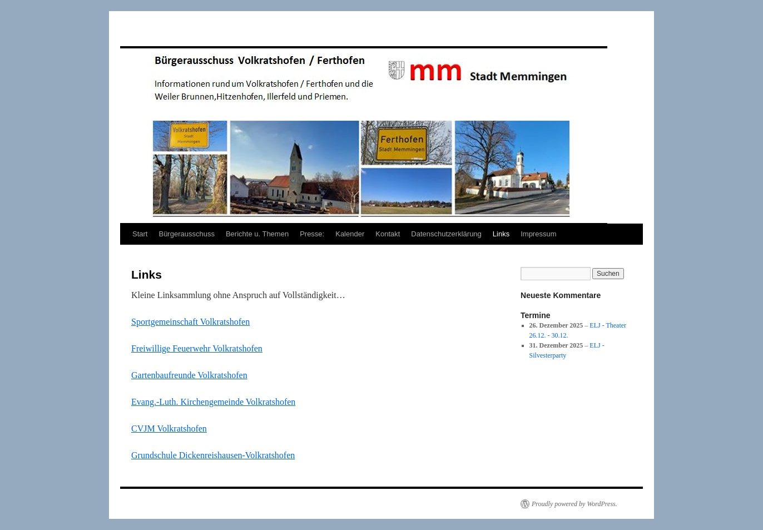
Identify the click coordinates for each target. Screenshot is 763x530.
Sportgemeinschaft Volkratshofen (190, 321)
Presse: (312, 234)
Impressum (538, 234)
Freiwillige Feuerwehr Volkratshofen (196, 348)
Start (139, 234)
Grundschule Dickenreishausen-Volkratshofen (213, 455)
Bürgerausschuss (186, 234)
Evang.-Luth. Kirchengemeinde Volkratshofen (213, 402)
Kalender (349, 234)
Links (501, 234)
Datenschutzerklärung (446, 234)
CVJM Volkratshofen (169, 428)
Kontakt (387, 234)
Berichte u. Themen (257, 234)
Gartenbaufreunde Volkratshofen (189, 375)
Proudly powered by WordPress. (574, 504)
